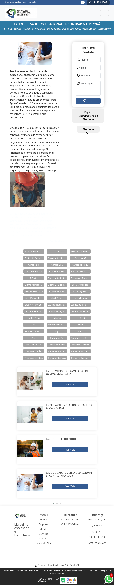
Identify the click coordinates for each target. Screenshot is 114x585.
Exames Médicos (80, 284)
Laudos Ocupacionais (81, 311)
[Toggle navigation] (104, 13)
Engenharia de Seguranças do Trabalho (57, 278)
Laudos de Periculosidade (34, 311)
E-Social (34, 278)
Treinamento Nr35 (80, 344)
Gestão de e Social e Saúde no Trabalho (57, 291)
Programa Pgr (57, 338)
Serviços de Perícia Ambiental (34, 344)
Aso (57, 251)
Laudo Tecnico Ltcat (34, 304)
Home (43, 519)
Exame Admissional (34, 284)
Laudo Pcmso (80, 298)
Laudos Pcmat (34, 318)
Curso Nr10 (33, 264)
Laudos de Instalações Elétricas (81, 304)
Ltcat (33, 324)
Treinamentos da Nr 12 (34, 351)
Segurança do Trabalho (81, 338)
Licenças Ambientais (81, 318)
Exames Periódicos (34, 291)
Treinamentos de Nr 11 (81, 351)
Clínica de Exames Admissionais (34, 258)
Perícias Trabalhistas (34, 331)
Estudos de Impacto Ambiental (81, 278)
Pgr (57, 331)
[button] (53, 503)
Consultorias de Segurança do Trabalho (57, 258)
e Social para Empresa (81, 271)
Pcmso (80, 324)
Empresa (44, 524)
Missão (44, 529)
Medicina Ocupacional (57, 324)
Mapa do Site (43, 543)
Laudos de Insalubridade (57, 304)
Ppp (80, 331)
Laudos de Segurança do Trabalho (57, 311)
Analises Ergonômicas (34, 251)
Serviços (43, 533)
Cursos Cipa (57, 264)
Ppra (34, 338)
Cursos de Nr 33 (34, 271)
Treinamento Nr (57, 344)
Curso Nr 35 (80, 258)
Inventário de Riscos (34, 298)
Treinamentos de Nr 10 (57, 351)
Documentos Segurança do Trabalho (57, 271)
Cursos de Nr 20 (80, 264)
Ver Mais (70, 384)
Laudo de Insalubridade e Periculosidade (57, 298)
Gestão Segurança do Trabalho (81, 291)
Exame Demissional (57, 284)
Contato (43, 538)
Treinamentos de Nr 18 (34, 358)
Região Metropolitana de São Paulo (88, 116)
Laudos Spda (57, 318)
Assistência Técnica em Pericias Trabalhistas (81, 251)
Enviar (90, 101)
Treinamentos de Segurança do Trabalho (81, 358)
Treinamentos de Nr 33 (57, 358)
